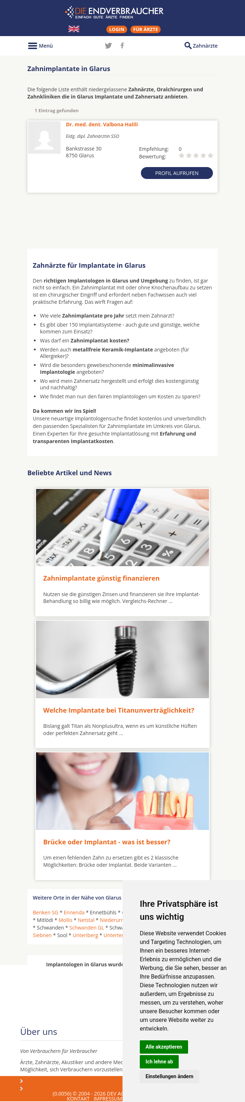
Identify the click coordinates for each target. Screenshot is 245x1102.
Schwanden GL (87, 927)
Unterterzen (117, 935)
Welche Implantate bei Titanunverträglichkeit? (118, 710)
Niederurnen (115, 920)
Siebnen (42, 935)
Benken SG (45, 912)
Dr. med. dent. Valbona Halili (102, 124)
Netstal (86, 920)
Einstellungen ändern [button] (169, 1076)
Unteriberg (85, 935)
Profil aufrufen (177, 173)
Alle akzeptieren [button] (164, 1047)
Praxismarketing (46, 1088)
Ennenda (74, 912)
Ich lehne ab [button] (159, 1061)
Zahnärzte (205, 45)
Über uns (38, 1080)
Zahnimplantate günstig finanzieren (101, 578)
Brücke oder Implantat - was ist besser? (106, 842)
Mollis (65, 920)
